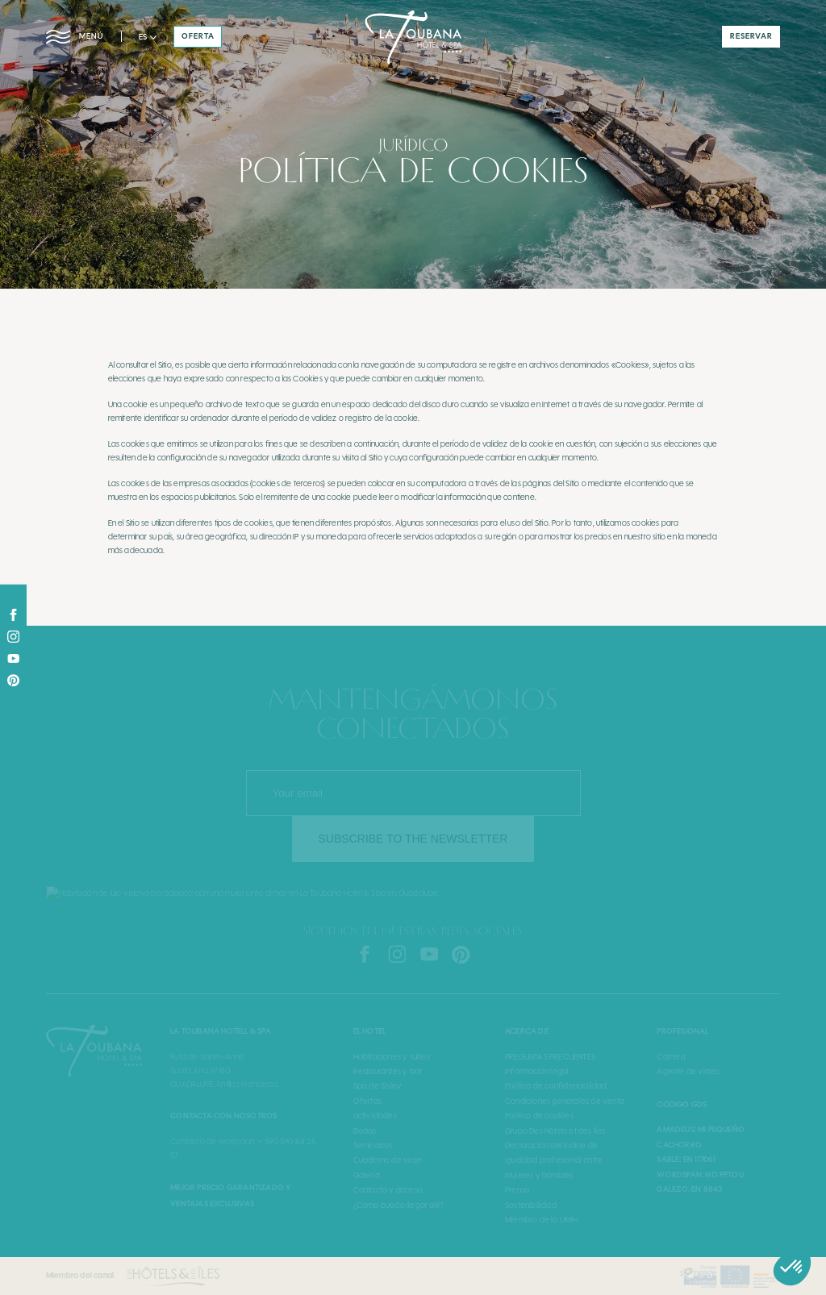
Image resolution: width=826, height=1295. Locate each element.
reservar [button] (751, 36)
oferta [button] (198, 36)
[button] (147, 37)
